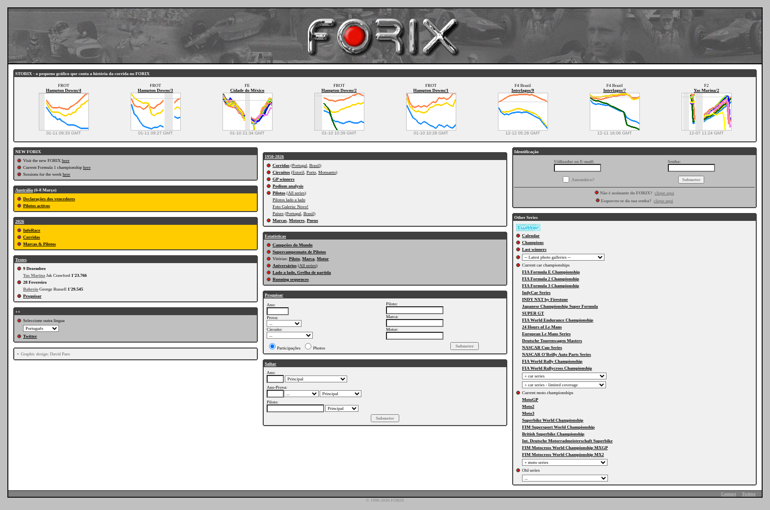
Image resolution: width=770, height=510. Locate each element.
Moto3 (528, 413)
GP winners (284, 179)
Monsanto (327, 172)
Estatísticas (275, 236)
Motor (323, 258)
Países (278, 213)
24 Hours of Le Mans (542, 326)
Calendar (531, 235)
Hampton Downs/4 (64, 90)
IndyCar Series (536, 292)
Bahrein (30, 289)
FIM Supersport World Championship (558, 427)
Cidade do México (247, 90)
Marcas (280, 220)
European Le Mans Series (546, 333)
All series (296, 192)
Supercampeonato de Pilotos (299, 251)
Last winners (534, 249)
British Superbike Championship (553, 433)
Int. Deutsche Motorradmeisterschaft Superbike (567, 440)
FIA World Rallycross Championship (557, 368)
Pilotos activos (36, 205)
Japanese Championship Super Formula (560, 306)
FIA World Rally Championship (552, 361)
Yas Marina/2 (706, 90)
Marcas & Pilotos (39, 244)
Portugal (299, 165)
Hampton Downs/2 (339, 90)
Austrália (24, 190)
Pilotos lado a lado (289, 199)
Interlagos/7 (615, 90)
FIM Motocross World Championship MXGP (565, 447)
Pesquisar (32, 296)
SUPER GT (533, 313)
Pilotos (279, 192)
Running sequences (291, 279)
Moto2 (528, 406)
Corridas (31, 237)
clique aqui (664, 192)
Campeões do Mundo (293, 244)
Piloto (294, 258)
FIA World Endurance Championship (557, 320)
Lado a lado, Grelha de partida (302, 272)
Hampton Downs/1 (431, 90)
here (66, 160)
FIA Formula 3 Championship (550, 285)
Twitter (30, 336)
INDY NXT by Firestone (545, 299)
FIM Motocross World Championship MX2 (563, 454)
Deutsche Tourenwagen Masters (552, 340)
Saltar (270, 363)
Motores (296, 220)
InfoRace (31, 230)
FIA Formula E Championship (551, 271)
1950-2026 (274, 156)
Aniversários (285, 265)
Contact (728, 493)
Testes (21, 259)
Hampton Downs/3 (155, 90)
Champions (533, 242)
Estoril (298, 172)
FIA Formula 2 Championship (550, 278)
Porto (311, 172)
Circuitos (281, 172)
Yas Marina (34, 275)
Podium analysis (288, 186)
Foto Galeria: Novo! (290, 206)
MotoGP (530, 399)
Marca (308, 258)
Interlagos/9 (523, 90)
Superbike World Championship (552, 420)
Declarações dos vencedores (49, 198)
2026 (19, 221)
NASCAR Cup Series (542, 347)
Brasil (314, 165)
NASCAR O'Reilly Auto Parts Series (556, 354)
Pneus (312, 220)
